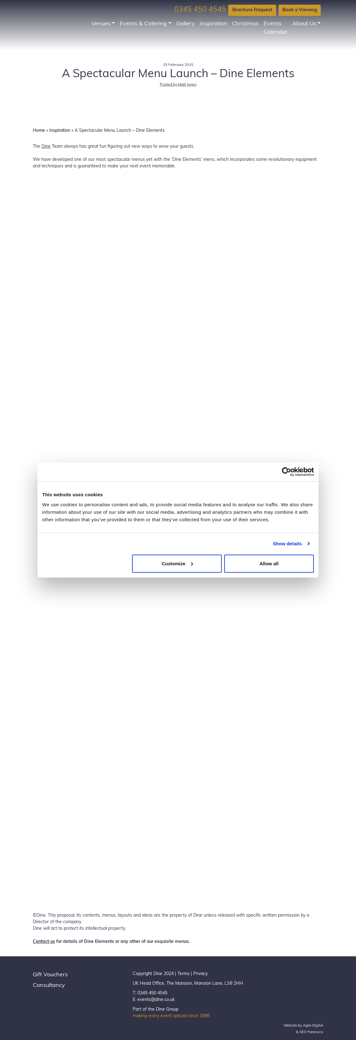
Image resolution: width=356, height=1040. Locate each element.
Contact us (44, 941)
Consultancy (49, 985)
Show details (287, 543)
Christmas (245, 24)
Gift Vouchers (50, 975)
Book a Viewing (299, 10)
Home (39, 130)
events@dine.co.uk (156, 1000)
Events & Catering (143, 24)
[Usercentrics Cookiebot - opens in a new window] (286, 472)
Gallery (185, 24)
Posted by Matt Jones (178, 85)
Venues (101, 24)
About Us (304, 24)
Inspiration (213, 24)
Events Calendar (276, 28)
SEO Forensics (311, 1032)
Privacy (200, 974)
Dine (46, 146)
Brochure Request (252, 10)
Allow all (269, 563)
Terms (183, 974)
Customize (177, 563)
